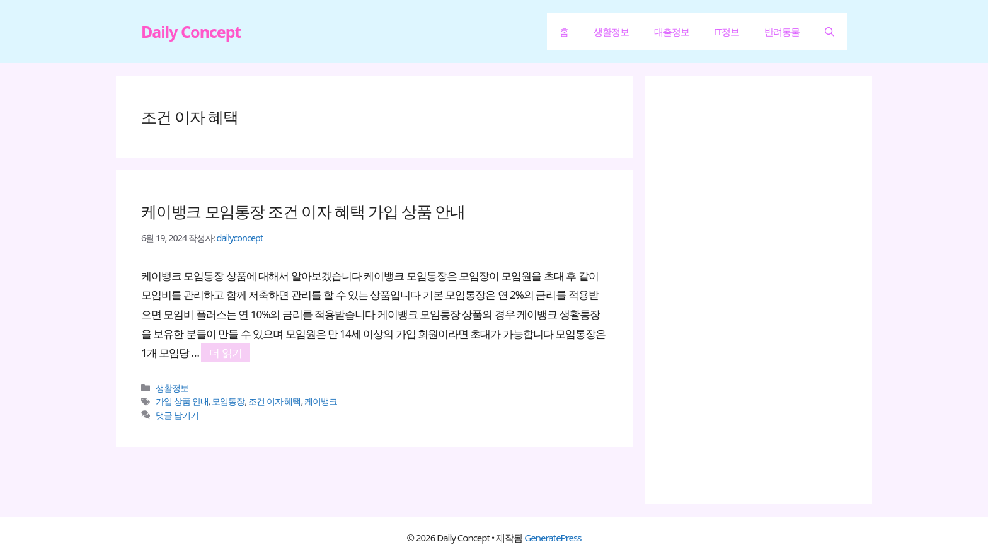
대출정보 (671, 31)
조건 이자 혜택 (274, 401)
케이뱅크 (320, 401)
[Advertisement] (764, 290)
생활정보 (611, 31)
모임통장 (228, 401)
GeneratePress (552, 537)
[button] (829, 31)
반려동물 (782, 31)
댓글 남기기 (177, 415)
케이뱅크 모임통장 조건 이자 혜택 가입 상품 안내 (302, 211)
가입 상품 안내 (182, 401)
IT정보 (727, 31)
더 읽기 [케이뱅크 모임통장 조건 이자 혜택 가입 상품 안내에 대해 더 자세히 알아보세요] (225, 352)
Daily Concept (191, 31)
